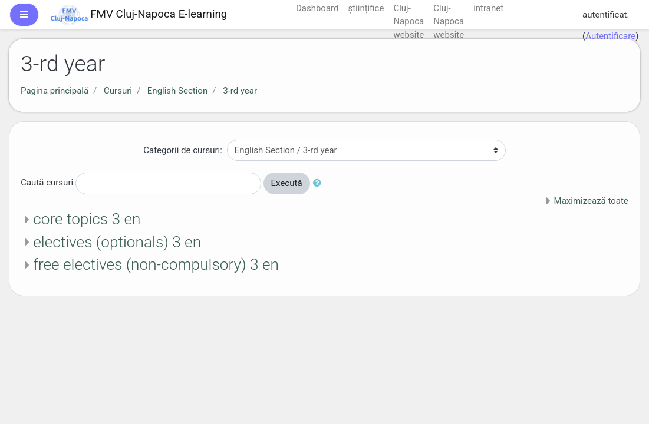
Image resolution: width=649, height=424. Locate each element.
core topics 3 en (86, 219)
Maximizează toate (591, 201)
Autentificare (610, 36)
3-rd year (240, 90)
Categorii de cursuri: (182, 150)
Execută (286, 183)
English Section (177, 90)
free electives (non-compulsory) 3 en (156, 264)
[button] (319, 183)
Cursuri (118, 90)
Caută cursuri (47, 182)
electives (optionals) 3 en (117, 242)
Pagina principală (54, 90)
